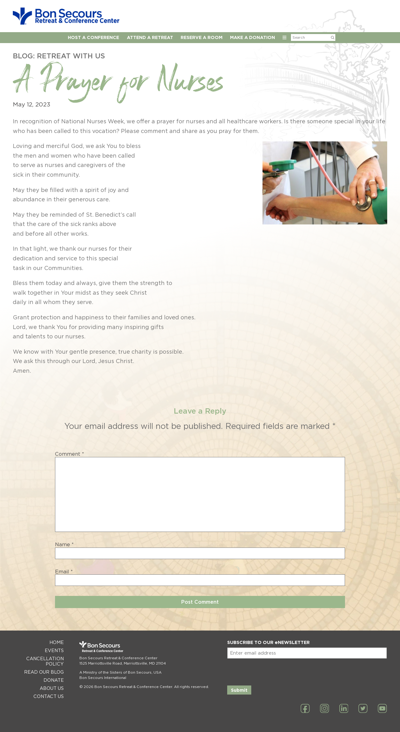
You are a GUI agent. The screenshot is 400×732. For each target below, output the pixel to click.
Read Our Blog (44, 672)
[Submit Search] (332, 37)
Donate (53, 680)
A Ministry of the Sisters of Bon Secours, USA (120, 672)
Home (56, 642)
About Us (52, 688)
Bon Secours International (102, 678)
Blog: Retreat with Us (59, 56)
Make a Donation (252, 37)
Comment (69, 454)
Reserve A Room (201, 37)
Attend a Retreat (150, 37)
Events (54, 650)
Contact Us (48, 696)
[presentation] (274, 671)
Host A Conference (93, 37)
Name (64, 545)
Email (64, 572)
